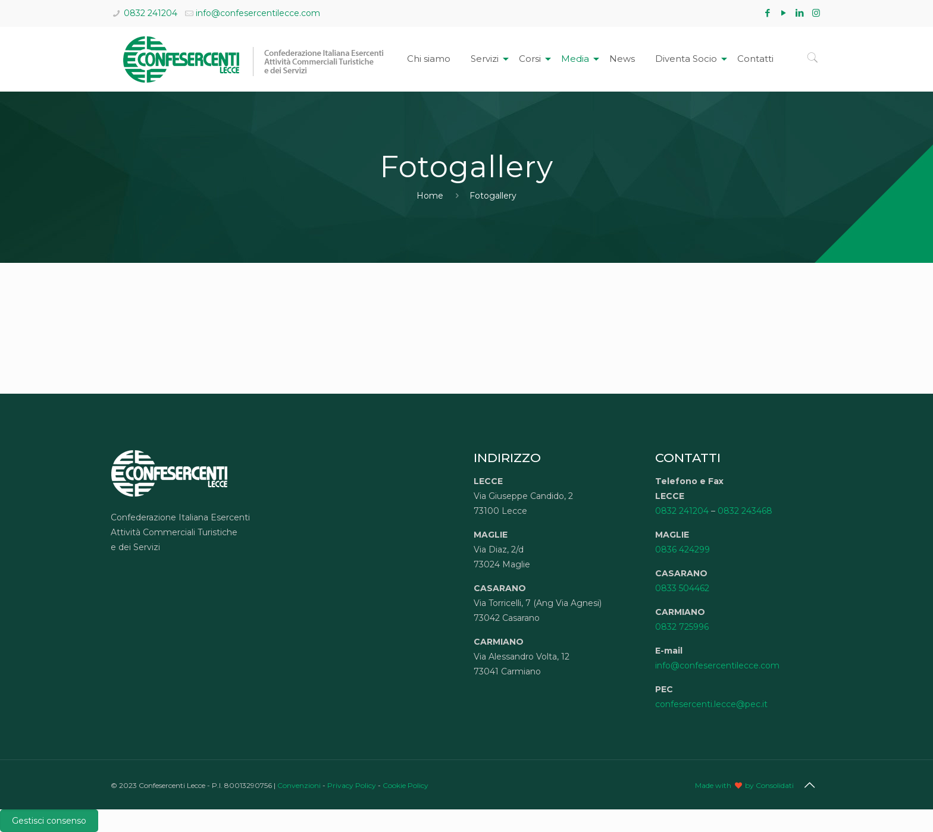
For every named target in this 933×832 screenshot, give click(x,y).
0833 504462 (682, 588)
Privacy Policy (351, 785)
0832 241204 (150, 13)
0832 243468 (745, 511)
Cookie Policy (405, 785)
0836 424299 (682, 549)
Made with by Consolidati (744, 785)
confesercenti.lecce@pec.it (711, 704)
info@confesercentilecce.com (258, 13)
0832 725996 (682, 626)
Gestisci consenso (49, 820)
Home (430, 195)
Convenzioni (299, 785)
